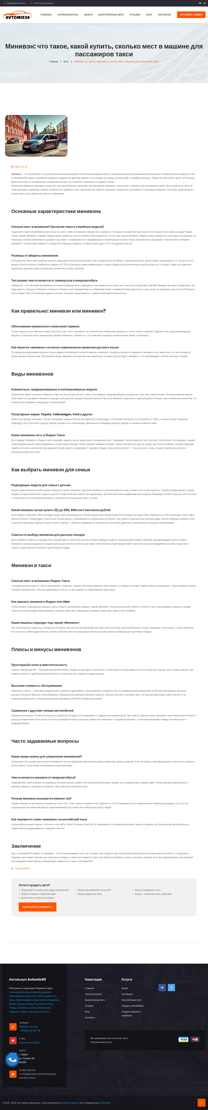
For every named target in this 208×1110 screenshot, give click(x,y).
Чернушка (33, 1011)
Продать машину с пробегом (131, 1013)
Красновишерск (24, 1000)
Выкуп (88, 14)
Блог (149, 14)
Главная (45, 14)
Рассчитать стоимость (37, 907)
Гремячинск (30, 996)
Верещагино (44, 992)
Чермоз (23, 1011)
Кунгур (12, 1003)
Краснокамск (40, 1000)
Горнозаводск (16, 996)
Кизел (12, 1000)
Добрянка (51, 996)
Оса (36, 1003)
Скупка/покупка (67, 14)
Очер (50, 1003)
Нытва (29, 1003)
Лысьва (21, 1003)
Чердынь (13, 1011)
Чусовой (44, 1011)
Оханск (42, 1003)
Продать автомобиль (133, 1005)
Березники (31, 992)
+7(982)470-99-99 (29, 1030)
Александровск (17, 992)
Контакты (164, 14)
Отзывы (135, 14)
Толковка (105, 1102)
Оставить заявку (191, 14)
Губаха (41, 996)
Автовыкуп (127, 994)
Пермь (12, 1007)
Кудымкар (53, 1000)
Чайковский (44, 1007)
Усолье (33, 1007)
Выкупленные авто (111, 14)
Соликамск (22, 1007)
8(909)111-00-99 (28, 1026)
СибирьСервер (70, 1102)
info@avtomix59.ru (16, 3)
